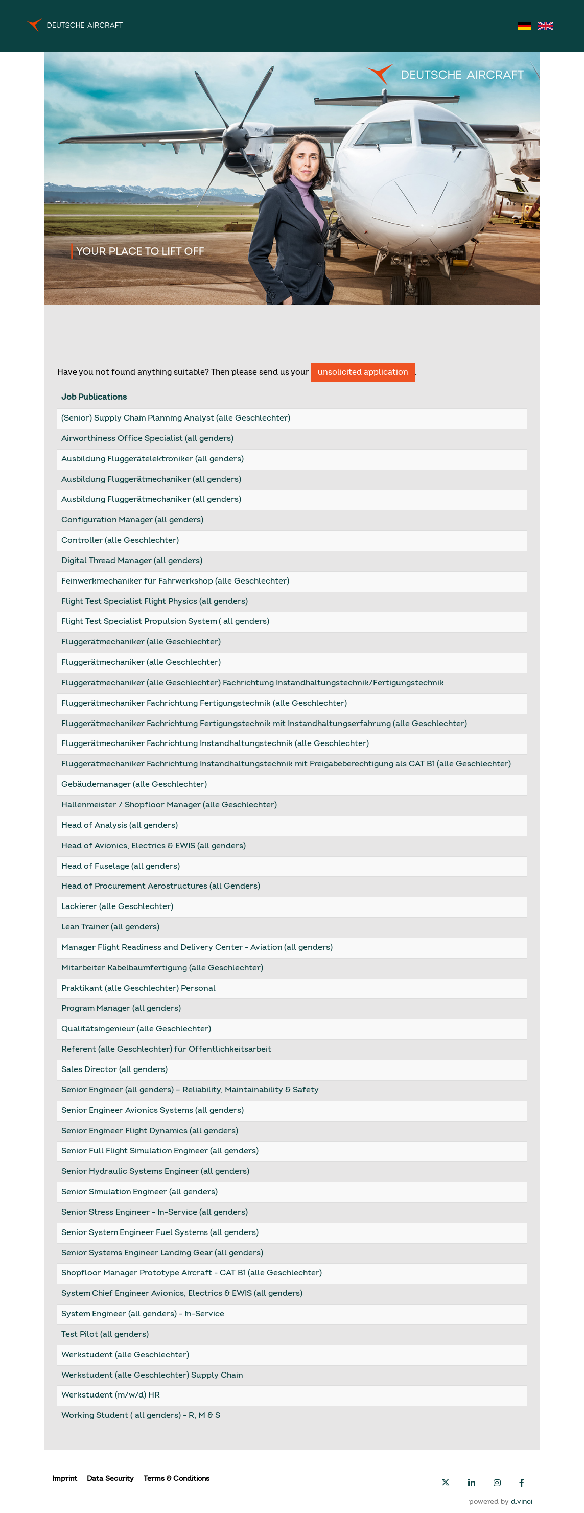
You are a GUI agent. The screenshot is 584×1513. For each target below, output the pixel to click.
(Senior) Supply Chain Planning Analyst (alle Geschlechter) (175, 418)
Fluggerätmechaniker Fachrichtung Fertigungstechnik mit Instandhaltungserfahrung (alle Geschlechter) (264, 724)
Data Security (110, 1478)
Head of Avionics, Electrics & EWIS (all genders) (153, 846)
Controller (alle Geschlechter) (120, 541)
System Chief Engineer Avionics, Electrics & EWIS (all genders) (181, 1294)
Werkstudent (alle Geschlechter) (125, 1355)
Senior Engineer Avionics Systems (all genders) (152, 1111)
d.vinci (521, 1501)
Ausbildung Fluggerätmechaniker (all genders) (151, 480)
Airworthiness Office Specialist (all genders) (147, 439)
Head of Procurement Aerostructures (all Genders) (160, 886)
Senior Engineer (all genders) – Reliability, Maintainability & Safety (190, 1090)
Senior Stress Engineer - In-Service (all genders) (154, 1212)
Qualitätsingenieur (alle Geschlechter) (136, 1029)
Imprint (64, 1478)
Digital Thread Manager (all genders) (131, 561)
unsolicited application (363, 372)
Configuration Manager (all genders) (132, 520)
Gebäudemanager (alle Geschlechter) (134, 785)
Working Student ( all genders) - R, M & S (140, 1416)
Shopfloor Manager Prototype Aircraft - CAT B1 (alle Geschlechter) (191, 1273)
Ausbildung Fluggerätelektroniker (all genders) (152, 459)
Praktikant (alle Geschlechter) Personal (138, 989)
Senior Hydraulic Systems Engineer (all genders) (155, 1172)
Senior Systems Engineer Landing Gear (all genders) (162, 1253)
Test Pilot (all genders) (105, 1335)
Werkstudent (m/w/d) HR (110, 1395)
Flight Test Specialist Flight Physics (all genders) (154, 602)
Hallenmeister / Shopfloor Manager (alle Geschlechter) (169, 805)
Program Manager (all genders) (121, 1009)
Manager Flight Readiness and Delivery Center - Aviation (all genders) (197, 948)
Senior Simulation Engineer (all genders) (139, 1192)
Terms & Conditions (176, 1478)
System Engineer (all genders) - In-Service (142, 1314)
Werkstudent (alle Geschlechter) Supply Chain (152, 1375)
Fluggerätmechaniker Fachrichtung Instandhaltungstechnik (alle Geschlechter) (215, 744)
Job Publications (94, 397)
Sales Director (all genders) (114, 1070)
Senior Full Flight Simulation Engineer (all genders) (160, 1151)
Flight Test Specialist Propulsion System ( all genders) (165, 622)
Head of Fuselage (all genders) (120, 867)
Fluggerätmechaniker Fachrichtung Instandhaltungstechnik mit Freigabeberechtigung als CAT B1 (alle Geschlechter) (286, 764)
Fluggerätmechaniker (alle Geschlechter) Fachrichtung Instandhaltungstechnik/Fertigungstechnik (252, 683)
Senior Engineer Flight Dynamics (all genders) (149, 1131)
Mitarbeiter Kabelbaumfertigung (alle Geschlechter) (162, 968)
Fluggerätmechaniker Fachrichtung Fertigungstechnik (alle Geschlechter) (204, 704)
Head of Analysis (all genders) (119, 826)
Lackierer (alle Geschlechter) (117, 907)
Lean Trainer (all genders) (110, 927)
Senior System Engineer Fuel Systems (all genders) (160, 1233)
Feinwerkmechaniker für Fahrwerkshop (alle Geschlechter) (175, 581)
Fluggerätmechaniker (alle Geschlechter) (141, 642)
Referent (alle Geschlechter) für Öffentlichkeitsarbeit (166, 1049)
